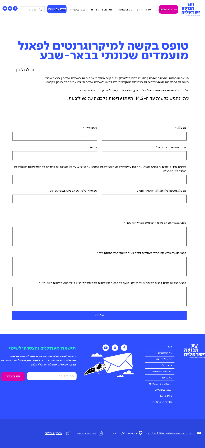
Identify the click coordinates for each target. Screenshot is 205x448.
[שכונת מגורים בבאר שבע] (146, 155)
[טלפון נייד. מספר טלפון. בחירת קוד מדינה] (90, 136)
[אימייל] (56, 155)
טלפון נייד (90, 128)
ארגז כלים (165, 365)
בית (170, 347)
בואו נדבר (165, 396)
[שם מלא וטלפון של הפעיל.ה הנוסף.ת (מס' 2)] (146, 199)
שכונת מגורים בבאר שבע (171, 148)
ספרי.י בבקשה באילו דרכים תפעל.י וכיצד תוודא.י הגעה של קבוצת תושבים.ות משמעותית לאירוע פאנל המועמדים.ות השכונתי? (113, 283)
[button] (144, 10)
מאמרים (167, 377)
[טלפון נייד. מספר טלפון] (50, 136)
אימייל (92, 148)
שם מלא (181, 128)
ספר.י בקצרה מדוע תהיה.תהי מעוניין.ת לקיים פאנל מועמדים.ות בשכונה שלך (142, 253)
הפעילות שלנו (163, 359)
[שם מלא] (146, 136)
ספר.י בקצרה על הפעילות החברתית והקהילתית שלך (155, 223)
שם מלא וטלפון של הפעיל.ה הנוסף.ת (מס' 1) (71, 190)
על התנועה (165, 353)
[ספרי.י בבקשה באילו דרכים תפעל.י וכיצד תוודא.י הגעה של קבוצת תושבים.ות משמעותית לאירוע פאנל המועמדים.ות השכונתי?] (99, 296)
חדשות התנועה (162, 371)
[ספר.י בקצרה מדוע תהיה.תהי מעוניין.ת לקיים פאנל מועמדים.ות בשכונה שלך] (99, 266)
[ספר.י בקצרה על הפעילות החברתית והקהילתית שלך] (99, 236)
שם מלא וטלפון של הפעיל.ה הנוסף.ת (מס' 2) (161, 190)
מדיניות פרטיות (162, 402)
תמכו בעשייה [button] (163, 389)
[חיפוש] (32, 9)
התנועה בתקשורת (160, 383)
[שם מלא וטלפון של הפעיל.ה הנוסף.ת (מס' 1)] (56, 199)
